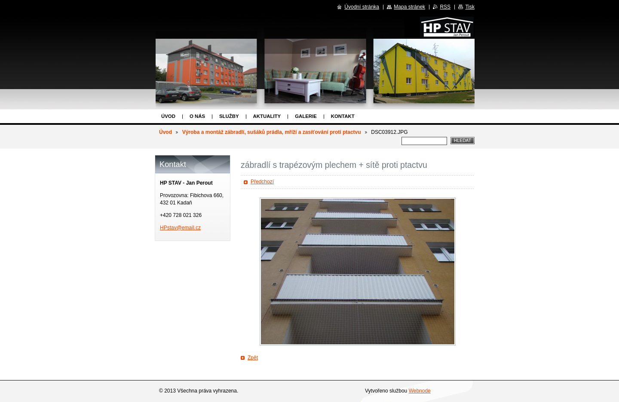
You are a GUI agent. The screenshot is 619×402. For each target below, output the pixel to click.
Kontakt (343, 116)
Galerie (306, 116)
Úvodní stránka (361, 7)
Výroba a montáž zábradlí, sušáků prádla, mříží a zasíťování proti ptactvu (271, 132)
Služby (229, 116)
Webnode (420, 391)
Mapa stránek (409, 7)
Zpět (253, 358)
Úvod (168, 116)
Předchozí (262, 182)
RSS (445, 7)
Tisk (470, 7)
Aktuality (267, 116)
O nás (197, 116)
